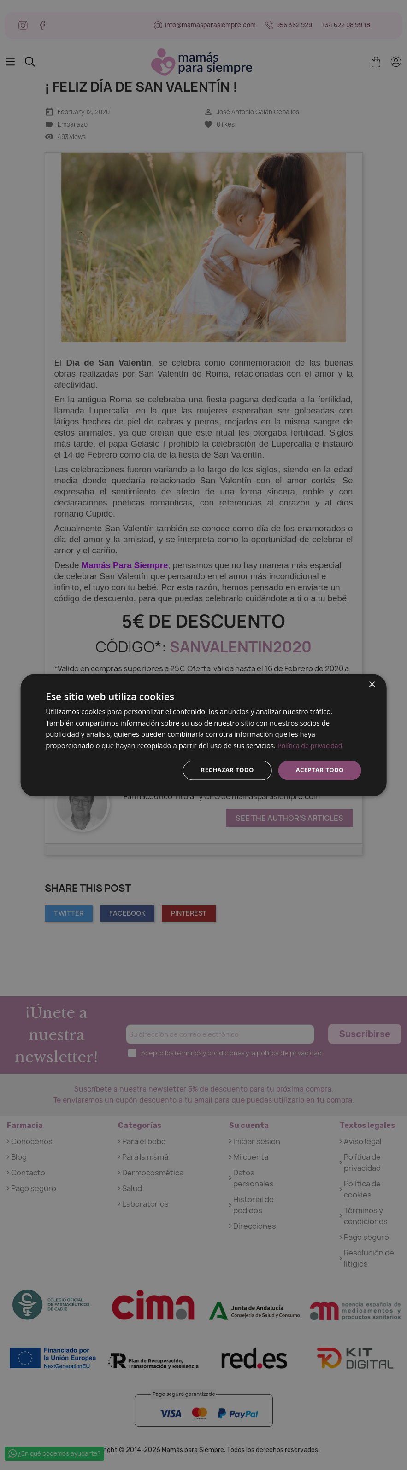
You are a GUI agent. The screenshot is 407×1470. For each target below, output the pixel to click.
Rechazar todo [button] (222, 770)
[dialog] (203, 734)
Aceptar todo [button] (317, 770)
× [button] (371, 683)
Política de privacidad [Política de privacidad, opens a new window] (311, 745)
